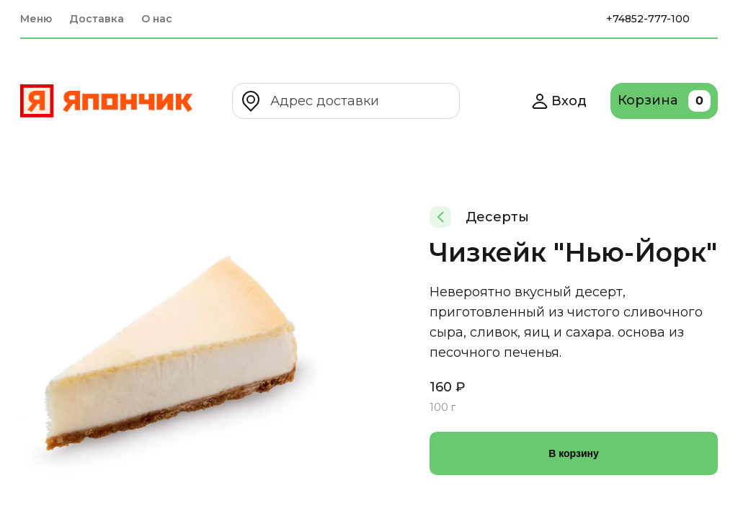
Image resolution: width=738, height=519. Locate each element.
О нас (156, 18)
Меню (36, 18)
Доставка (96, 18)
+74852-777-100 (648, 18)
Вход (559, 101)
